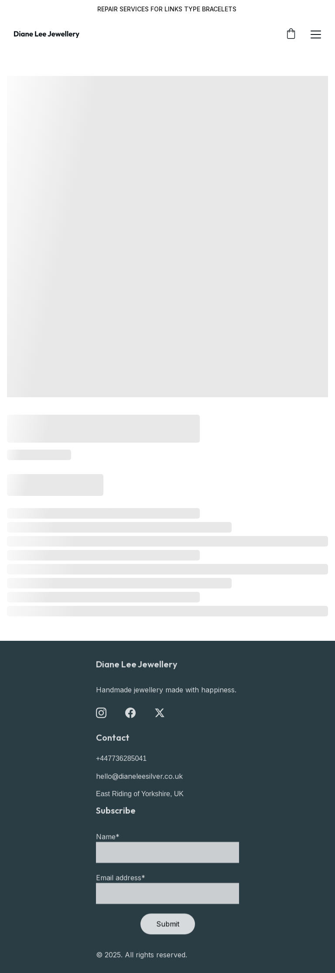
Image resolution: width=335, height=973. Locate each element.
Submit (167, 937)
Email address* (120, 891)
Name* (108, 850)
